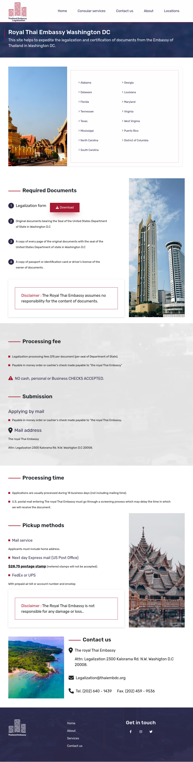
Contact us (124, 11)
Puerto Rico (130, 131)
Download (65, 207)
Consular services (92, 11)
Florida (83, 102)
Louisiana (129, 92)
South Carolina (88, 150)
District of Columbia (135, 140)
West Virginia (131, 121)
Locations (171, 11)
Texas (82, 121)
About (148, 11)
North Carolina (88, 140)
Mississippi (86, 131)
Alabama (84, 83)
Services (73, 738)
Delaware (85, 92)
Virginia (127, 111)
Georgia (127, 83)
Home (62, 11)
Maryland (128, 102)
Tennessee (86, 111)
